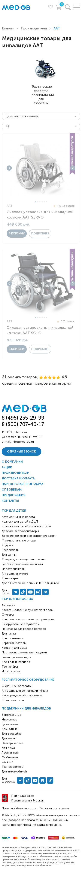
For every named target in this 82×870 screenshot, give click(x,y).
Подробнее (40, 233)
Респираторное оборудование (28, 680)
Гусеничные (10, 724)
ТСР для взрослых (17, 599)
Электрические (12, 743)
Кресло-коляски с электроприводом (28, 619)
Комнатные (10, 729)
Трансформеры (13, 767)
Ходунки (7, 545)
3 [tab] (39, 201)
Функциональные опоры (19, 540)
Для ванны (9, 738)
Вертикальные (11, 715)
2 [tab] (37, 201)
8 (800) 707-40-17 (23, 424)
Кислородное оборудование (22, 695)
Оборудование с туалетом (21, 624)
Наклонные (9, 719)
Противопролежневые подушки (24, 652)
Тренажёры (10, 666)
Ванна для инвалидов (16, 657)
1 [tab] (35, 201)
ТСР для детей (14, 510)
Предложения (13, 495)
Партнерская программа (22, 484)
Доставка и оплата (18, 478)
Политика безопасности (19, 808)
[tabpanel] (41, 167)
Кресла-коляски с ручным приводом (27, 610)
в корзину (17, 233)
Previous (9, 168)
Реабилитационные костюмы (22, 564)
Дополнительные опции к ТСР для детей (30, 583)
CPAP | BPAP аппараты (16, 686)
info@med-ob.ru (23, 441)
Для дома (8, 748)
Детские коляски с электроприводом (28, 536)
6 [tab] (46, 201)
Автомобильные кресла (18, 517)
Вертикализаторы (14, 643)
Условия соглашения (55, 808)
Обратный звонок (21, 451)
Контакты (10, 501)
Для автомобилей (14, 771)
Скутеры (8, 614)
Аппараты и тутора (15, 573)
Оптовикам (12, 489)
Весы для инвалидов (16, 662)
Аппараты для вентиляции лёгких (25, 691)
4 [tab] (42, 201)
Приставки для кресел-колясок (24, 629)
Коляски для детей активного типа (26, 526)
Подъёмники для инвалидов (26, 708)
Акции (7, 467)
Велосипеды (10, 550)
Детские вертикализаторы (20, 531)
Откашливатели (13, 700)
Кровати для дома (14, 648)
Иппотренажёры (13, 569)
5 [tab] (44, 201)
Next (72, 168)
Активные (8, 605)
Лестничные (10, 752)
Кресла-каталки (13, 638)
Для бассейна (11, 733)
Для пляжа (9, 633)
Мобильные (10, 757)
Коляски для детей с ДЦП (20, 521)
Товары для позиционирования (23, 559)
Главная (8, 28)
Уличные (7, 762)
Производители (34, 28)
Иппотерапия (11, 671)
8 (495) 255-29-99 (23, 418)
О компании (12, 461)
